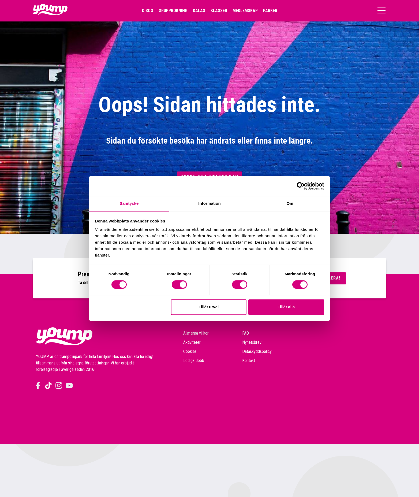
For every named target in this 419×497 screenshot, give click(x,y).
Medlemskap (245, 10)
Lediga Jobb (193, 360)
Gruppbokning (173, 10)
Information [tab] (209, 203)
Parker (270, 10)
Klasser (219, 10)
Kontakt (248, 360)
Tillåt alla (286, 307)
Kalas (199, 10)
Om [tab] (289, 203)
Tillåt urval (209, 307)
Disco (147, 10)
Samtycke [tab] (129, 203)
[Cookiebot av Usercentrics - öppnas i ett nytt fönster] (300, 186)
